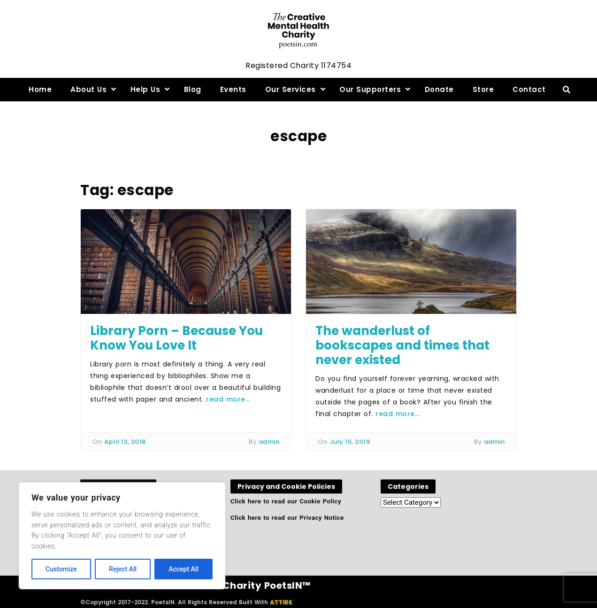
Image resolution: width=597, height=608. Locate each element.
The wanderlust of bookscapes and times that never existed (402, 345)
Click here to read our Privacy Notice (287, 517)
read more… (228, 399)
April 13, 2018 (125, 441)
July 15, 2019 (349, 441)
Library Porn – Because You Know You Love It (176, 338)
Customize (61, 569)
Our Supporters (370, 89)
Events (233, 89)
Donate (439, 89)
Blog (192, 89)
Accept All (183, 569)
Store (483, 89)
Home (40, 89)
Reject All (123, 569)
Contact (529, 89)
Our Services (290, 89)
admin (269, 441)
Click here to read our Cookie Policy (285, 501)
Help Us (145, 89)
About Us (88, 89)
